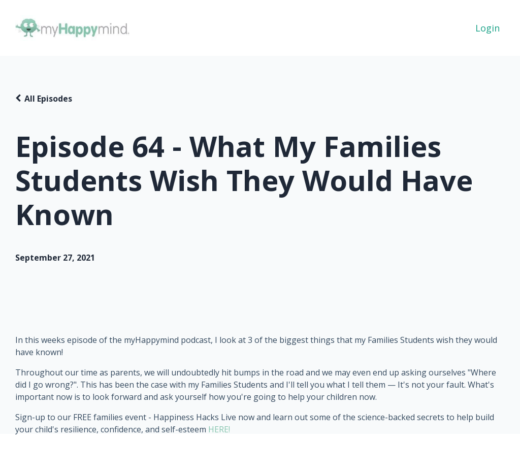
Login (487, 28)
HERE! (219, 429)
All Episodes (48, 98)
